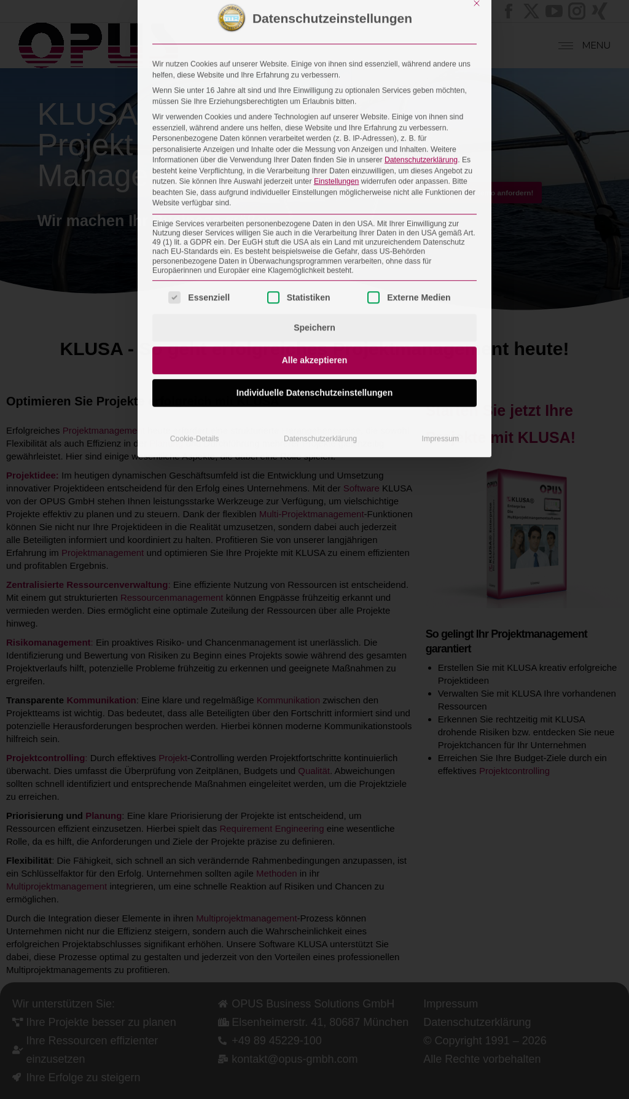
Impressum (440, 288)
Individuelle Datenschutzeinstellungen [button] (314, 242)
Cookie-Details (194, 288)
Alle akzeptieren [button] (315, 209)
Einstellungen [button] (336, 30)
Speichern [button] (314, 177)
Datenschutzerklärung (421, 8)
